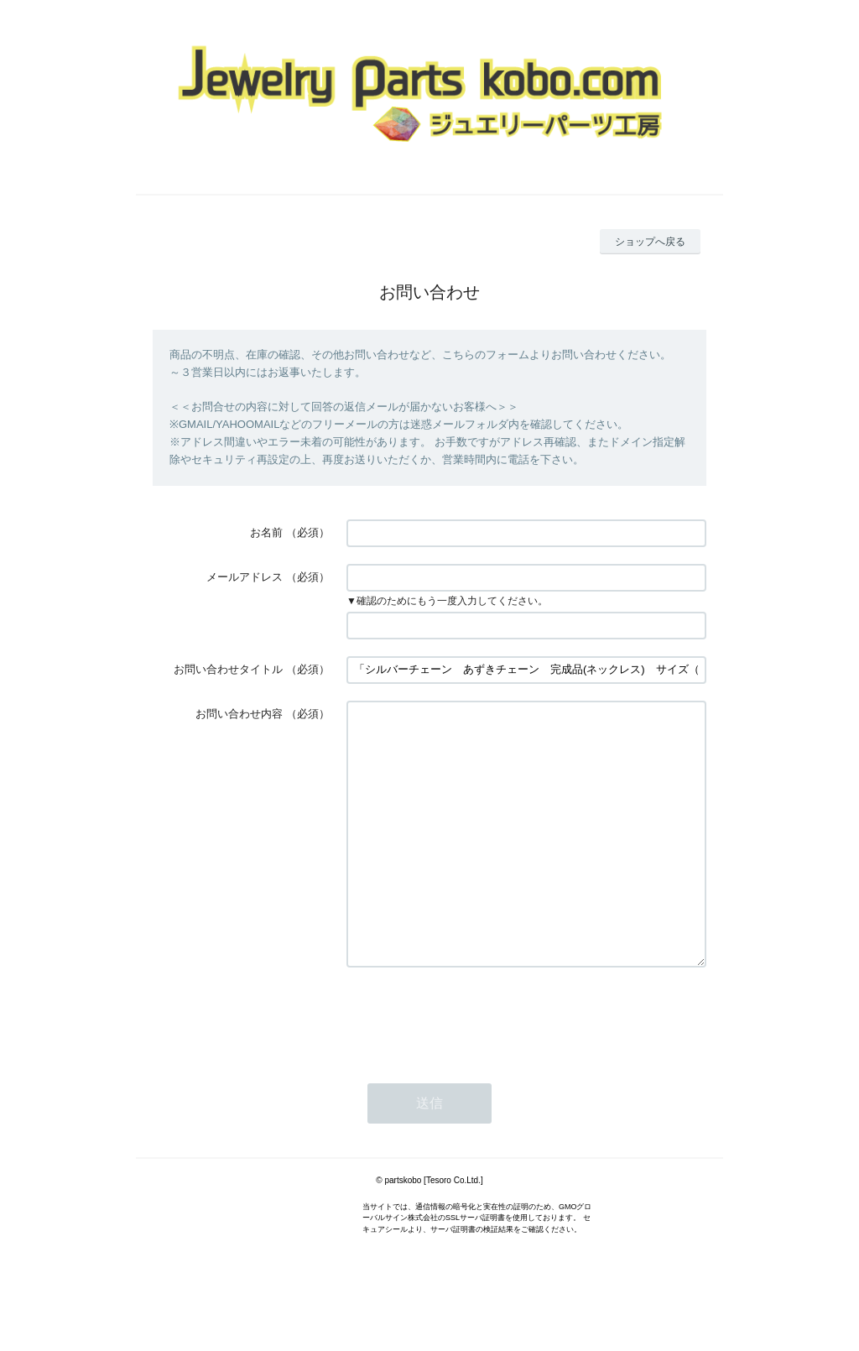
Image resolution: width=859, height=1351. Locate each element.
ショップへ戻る (650, 242)
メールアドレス (244, 577)
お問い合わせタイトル (228, 669)
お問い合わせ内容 (239, 713)
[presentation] (473, 1067)
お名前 (266, 532)
